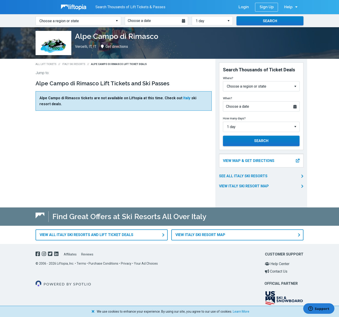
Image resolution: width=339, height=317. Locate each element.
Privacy (126, 263)
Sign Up (267, 7)
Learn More (241, 311)
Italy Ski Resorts (73, 64)
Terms (81, 263)
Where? (228, 78)
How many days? (234, 118)
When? (227, 98)
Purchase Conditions (103, 263)
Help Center (277, 264)
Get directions (114, 46)
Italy (186, 98)
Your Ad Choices (146, 263)
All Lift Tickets (46, 64)
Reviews (87, 254)
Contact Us (276, 271)
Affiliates (70, 254)
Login (244, 7)
